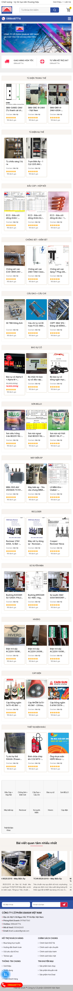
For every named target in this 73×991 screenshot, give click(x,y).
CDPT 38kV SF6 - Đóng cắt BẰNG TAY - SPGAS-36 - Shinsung (58, 324)
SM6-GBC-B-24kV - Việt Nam (36, 109)
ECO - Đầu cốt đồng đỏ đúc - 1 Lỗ (57, 216)
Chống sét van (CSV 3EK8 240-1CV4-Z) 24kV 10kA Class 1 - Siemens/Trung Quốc (13, 270)
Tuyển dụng (7, 970)
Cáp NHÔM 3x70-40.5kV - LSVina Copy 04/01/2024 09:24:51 (36, 704)
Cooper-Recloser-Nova (57, 542)
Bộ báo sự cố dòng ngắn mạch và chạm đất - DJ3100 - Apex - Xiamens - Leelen (58, 378)
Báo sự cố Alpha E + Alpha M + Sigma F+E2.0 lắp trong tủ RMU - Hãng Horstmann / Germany (14, 378)
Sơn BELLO (36, 404)
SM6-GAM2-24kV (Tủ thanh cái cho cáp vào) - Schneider (14, 109)
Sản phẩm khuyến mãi (47, 970)
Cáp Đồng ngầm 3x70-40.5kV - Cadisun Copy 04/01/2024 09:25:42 (13, 704)
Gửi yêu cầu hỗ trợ (10, 951)
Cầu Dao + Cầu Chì (36, 293)
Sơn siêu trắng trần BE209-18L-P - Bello (14, 435)
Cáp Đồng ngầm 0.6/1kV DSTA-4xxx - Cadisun (57, 704)
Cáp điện (36, 673)
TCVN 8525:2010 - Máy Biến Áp (52, 879)
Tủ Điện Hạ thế (36, 132)
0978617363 (25, 920)
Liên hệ (67, 2)
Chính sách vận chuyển (48, 947)
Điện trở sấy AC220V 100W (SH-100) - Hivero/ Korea (57, 650)
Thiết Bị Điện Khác (36, 727)
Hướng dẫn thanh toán (12, 947)
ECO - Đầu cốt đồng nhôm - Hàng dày (13, 216)
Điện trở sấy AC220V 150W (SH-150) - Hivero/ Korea (14, 650)
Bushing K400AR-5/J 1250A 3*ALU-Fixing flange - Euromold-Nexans (14, 596)
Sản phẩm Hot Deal (46, 975)
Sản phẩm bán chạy (47, 966)
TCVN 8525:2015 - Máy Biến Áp (15, 879)
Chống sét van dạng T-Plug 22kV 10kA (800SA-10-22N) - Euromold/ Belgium (58, 270)
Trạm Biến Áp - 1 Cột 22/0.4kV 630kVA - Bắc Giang (35, 163)
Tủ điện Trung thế (36, 78)
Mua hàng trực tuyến (11, 943)
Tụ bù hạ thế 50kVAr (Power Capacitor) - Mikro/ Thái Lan (13, 758)
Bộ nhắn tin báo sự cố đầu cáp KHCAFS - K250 (35, 378)
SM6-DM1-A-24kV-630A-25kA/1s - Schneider (56, 109)
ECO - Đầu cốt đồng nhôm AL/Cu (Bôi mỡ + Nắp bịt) (36, 216)
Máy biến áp (37, 458)
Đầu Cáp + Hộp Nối (36, 186)
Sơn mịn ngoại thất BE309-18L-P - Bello (36, 435)
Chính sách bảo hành (47, 951)
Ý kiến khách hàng (10, 979)
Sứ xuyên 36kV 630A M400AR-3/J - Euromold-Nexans (57, 596)
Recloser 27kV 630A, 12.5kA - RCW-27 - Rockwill (13, 542)
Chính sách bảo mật (47, 956)
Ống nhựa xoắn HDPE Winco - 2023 (57, 758)
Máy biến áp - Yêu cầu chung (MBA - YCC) (36, 488)
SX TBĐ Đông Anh (14, 323)
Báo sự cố (36, 347)
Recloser (36, 511)
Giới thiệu (57, 2)
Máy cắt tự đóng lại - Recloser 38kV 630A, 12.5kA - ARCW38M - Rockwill (36, 542)
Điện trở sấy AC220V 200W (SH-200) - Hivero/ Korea (35, 650)
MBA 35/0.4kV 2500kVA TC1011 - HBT (14, 488)
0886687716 (16, 924)
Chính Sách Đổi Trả (46, 943)
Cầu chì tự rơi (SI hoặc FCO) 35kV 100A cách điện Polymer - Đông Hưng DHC (36, 324)
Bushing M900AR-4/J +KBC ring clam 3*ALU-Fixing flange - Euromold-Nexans (36, 596)
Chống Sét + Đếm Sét (36, 240)
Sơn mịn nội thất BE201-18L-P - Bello (57, 435)
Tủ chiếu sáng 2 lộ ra (14, 163)
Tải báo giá (7, 956)
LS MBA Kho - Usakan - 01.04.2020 (56, 488)
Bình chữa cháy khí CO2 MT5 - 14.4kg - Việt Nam (36, 758)
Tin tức (5, 975)
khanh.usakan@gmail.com (19, 931)
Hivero (36, 619)
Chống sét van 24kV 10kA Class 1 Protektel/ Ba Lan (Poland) (36, 270)
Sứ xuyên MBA (36, 565)
